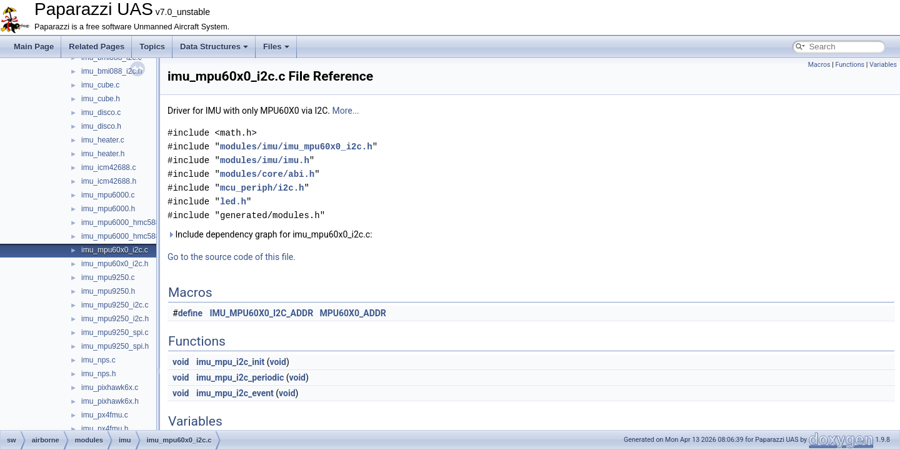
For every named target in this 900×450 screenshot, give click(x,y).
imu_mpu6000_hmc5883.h (125, 236)
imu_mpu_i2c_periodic (240, 377)
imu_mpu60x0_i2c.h (114, 263)
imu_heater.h (102, 153)
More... (345, 111)
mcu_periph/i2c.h (262, 188)
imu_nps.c (98, 360)
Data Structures (214, 46)
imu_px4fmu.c (104, 415)
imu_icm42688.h (108, 181)
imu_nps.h (98, 373)
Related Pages (96, 46)
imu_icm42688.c (108, 167)
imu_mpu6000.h (108, 208)
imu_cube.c (100, 85)
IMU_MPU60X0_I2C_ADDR (262, 313)
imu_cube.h (100, 98)
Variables (883, 65)
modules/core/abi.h (267, 174)
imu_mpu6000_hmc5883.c (125, 222)
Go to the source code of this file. (232, 257)
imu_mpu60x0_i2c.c (114, 250)
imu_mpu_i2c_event (235, 393)
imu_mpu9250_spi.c (114, 332)
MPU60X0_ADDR (353, 313)
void (180, 362)
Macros (819, 65)
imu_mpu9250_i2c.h (115, 318)
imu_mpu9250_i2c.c (114, 305)
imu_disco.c (101, 112)
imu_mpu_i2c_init (230, 362)
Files (276, 46)
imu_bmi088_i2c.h (111, 71)
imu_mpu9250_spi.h (115, 346)
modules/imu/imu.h (264, 160)
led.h (233, 202)
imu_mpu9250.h (108, 291)
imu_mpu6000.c (107, 195)
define (190, 313)
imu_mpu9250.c (107, 277)
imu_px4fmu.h (104, 428)
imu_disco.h (101, 126)
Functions (849, 65)
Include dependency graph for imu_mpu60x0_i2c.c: (270, 234)
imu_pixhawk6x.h (110, 401)
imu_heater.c (102, 140)
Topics (152, 46)
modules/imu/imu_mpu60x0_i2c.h (296, 146)
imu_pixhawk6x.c (109, 387)
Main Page (34, 46)
